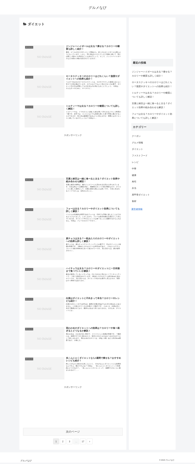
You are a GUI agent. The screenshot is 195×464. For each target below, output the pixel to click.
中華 (134, 168)
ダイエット (137, 149)
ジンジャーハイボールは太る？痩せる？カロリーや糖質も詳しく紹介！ (152, 73)
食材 (134, 201)
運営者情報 (137, 209)
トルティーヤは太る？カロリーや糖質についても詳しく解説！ (152, 95)
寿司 (134, 181)
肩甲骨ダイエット (141, 194)
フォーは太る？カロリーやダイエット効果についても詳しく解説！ (152, 116)
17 (83, 443)
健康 (134, 175)
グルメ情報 (137, 142)
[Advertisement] (73, 34)
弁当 (134, 188)
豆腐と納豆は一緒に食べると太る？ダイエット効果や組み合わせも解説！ (152, 105)
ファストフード (139, 155)
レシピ (135, 162)
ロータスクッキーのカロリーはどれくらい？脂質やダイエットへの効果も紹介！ (152, 84)
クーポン (136, 136)
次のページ (73, 432)
